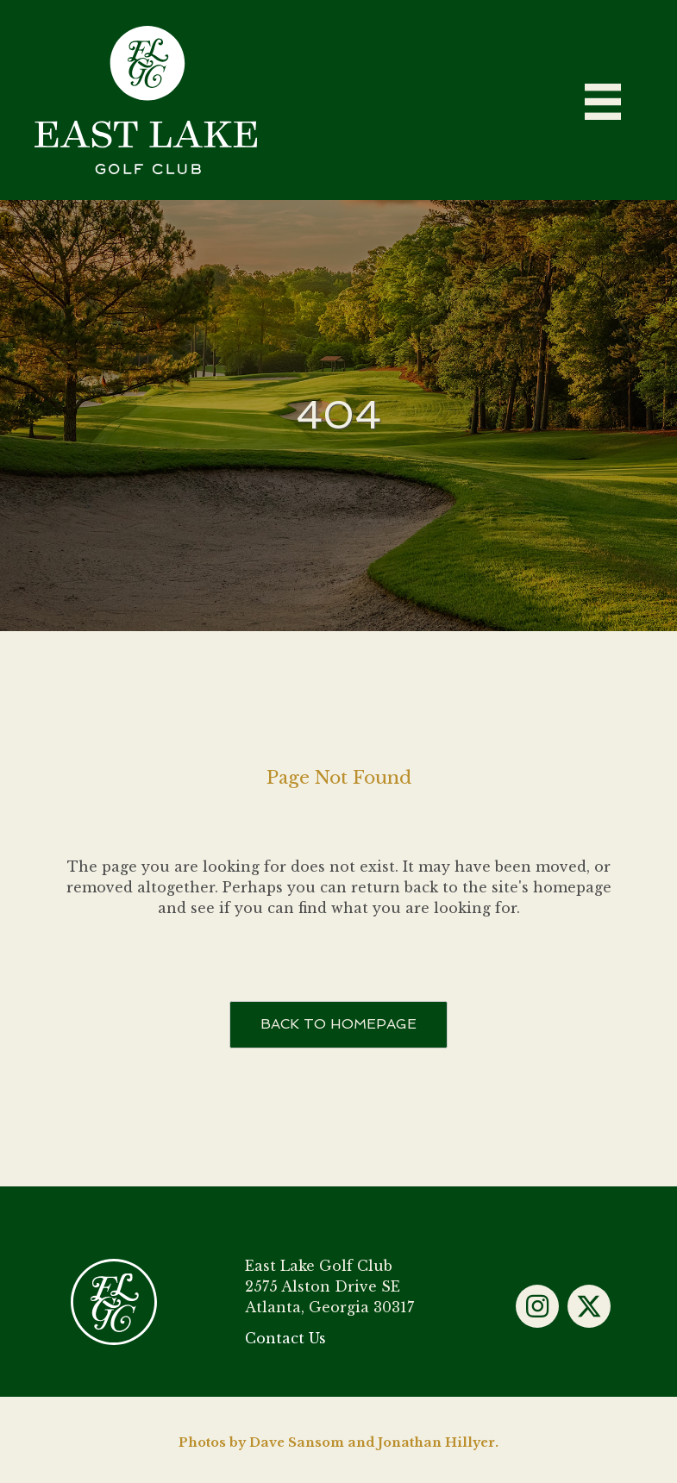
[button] (537, 1306)
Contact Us (285, 1338)
